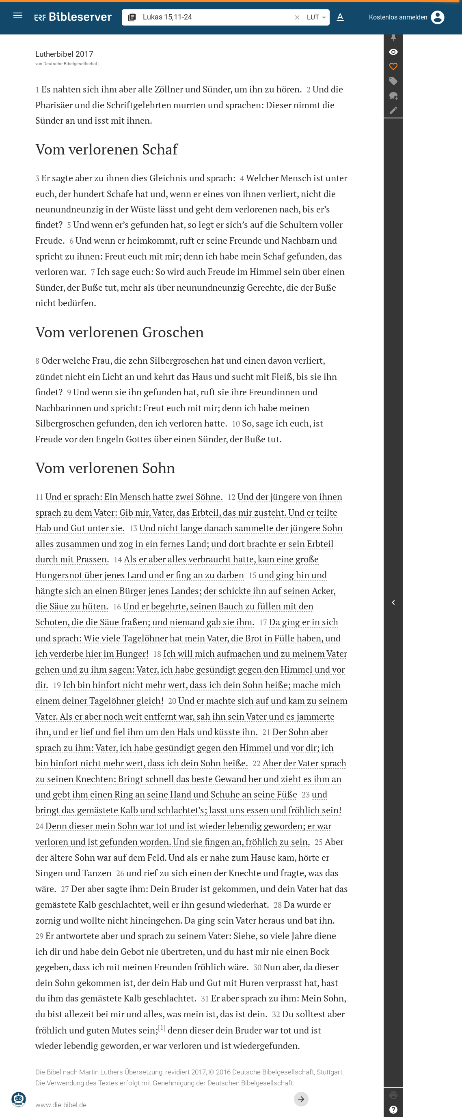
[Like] (452, 71)
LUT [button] (317, 17)
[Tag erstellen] (452, 85)
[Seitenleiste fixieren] (452, 41)
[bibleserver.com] (73, 18)
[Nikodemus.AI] (18, 1099)
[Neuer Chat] (452, 100)
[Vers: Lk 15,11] (452, 56)
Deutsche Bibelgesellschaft (101, 63)
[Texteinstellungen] (340, 17)
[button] (20, 18)
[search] (217, 17)
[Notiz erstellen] (452, 114)
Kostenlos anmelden (398, 17)
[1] (191, 1027)
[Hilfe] (452, 1109)
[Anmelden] (438, 17)
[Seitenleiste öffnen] (452, 605)
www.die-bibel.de (90, 1105)
